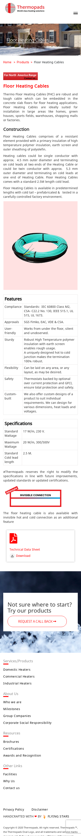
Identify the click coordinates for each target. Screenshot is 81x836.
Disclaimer (40, 809)
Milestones (11, 709)
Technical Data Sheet (25, 549)
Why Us (9, 781)
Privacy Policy (13, 809)
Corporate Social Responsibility (27, 723)
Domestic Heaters (16, 669)
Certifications (13, 748)
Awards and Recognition (22, 755)
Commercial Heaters (19, 676)
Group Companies (17, 716)
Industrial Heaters (17, 683)
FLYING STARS (55, 816)
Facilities (10, 774)
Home (7, 62)
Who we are (12, 702)
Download (20, 556)
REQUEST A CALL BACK (37, 622)
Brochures (11, 742)
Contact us (11, 788)
